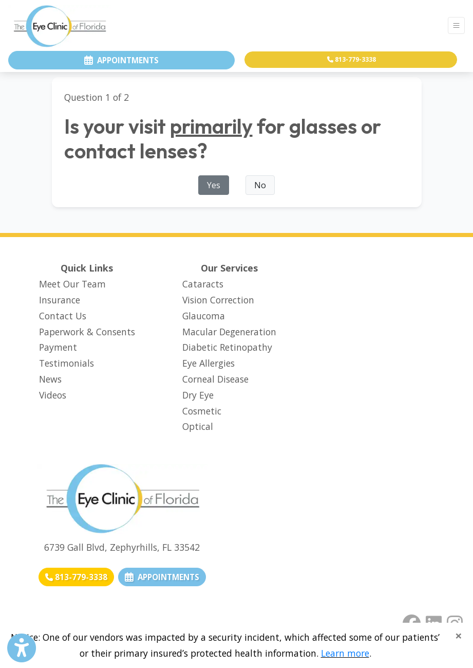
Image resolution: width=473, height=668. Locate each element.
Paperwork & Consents (87, 332)
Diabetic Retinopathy (227, 347)
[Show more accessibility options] (21, 648)
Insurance (59, 300)
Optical (197, 426)
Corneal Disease (215, 379)
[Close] (458, 635)
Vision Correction (218, 300)
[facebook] (412, 621)
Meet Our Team (72, 284)
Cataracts (202, 284)
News (50, 379)
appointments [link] (121, 60)
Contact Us (62, 316)
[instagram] (455, 621)
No (260, 185)
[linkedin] (434, 621)
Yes (213, 185)
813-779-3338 (351, 59)
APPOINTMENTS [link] (162, 577)
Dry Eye (198, 395)
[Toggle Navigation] (456, 25)
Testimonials (66, 363)
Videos (52, 395)
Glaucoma (203, 316)
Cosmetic (201, 411)
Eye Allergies (208, 363)
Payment (58, 347)
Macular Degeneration (229, 332)
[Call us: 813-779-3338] (76, 577)
